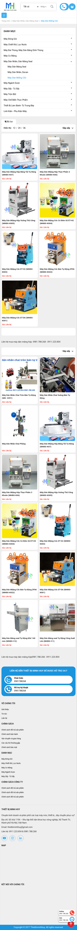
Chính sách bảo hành (9, 734)
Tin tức (4, 714)
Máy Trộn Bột (10, 94)
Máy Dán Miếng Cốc (17, 78)
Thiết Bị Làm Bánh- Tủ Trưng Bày (19, 105)
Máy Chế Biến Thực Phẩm (16, 100)
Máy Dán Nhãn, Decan (18, 72)
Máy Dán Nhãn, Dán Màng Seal (25, 21)
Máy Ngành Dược (12, 83)
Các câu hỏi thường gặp (10, 743)
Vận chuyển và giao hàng (11, 739)
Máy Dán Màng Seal (17, 67)
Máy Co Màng (10, 56)
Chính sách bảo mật (9, 747)
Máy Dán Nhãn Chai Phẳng (14, 444)
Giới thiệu (5, 709)
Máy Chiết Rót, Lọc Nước (15, 44)
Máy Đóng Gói (10, 39)
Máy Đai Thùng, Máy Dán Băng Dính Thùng (23, 50)
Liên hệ (4, 718)
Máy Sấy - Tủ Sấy (11, 88)
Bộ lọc (9, 121)
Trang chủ (5, 21)
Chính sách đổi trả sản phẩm (12, 730)
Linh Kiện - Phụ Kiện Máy (15, 111)
